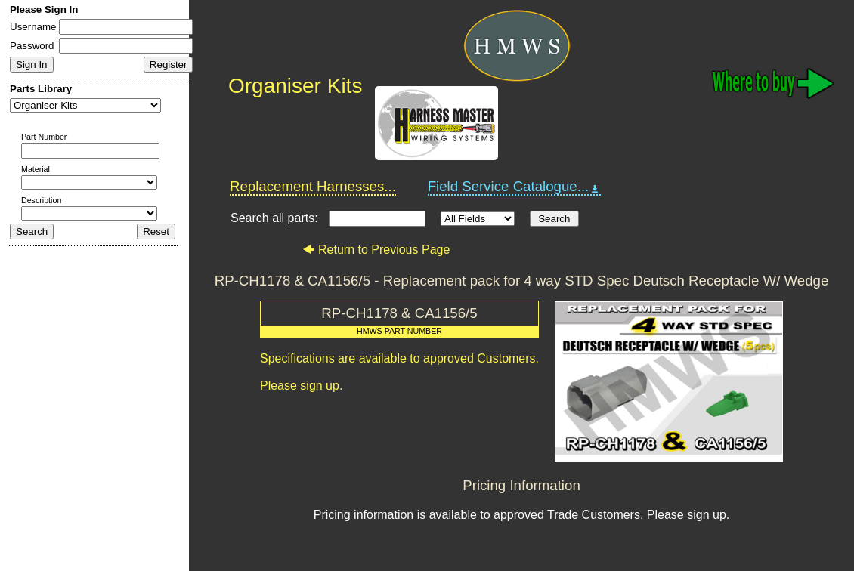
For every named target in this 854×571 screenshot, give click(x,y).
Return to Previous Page (376, 249)
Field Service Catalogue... (515, 186)
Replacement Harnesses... (313, 186)
